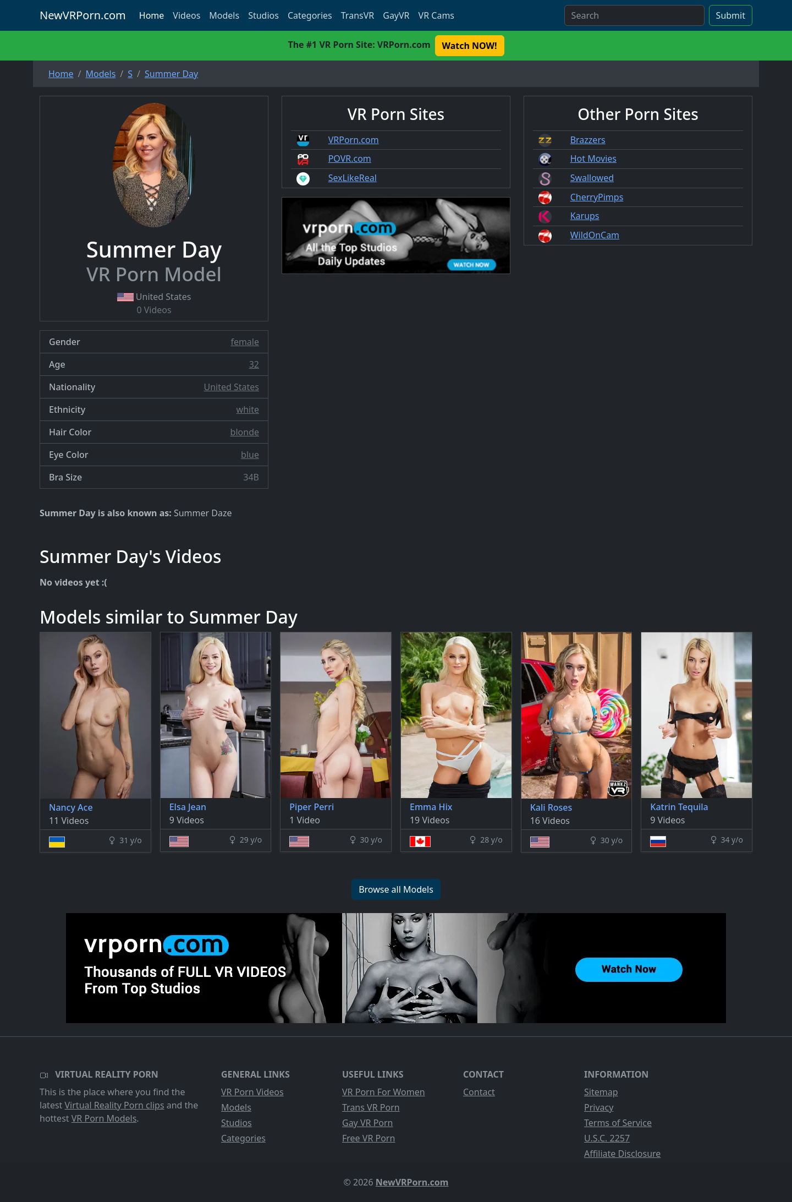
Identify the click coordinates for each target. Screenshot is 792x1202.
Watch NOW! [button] (469, 46)
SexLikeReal (352, 178)
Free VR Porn (368, 1138)
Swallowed (592, 178)
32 (254, 364)
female (244, 342)
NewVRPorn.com (83, 15)
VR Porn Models (104, 1118)
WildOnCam (594, 235)
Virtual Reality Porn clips (114, 1105)
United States (231, 387)
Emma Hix (431, 807)
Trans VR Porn (371, 1107)
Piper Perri (311, 807)
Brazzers (588, 140)
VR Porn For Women (383, 1092)
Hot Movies (593, 158)
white (248, 409)
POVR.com (349, 158)
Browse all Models (396, 889)
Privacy (598, 1107)
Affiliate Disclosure (622, 1154)
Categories (310, 15)
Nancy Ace (71, 807)
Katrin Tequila (679, 807)
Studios (263, 15)
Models (224, 15)
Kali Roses (551, 807)
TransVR (357, 15)
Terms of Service (618, 1123)
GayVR (396, 15)
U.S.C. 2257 (607, 1138)
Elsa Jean (187, 807)
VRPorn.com (353, 140)
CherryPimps (597, 197)
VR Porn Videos (252, 1092)
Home (151, 15)
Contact (479, 1092)
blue (250, 455)
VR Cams (436, 15)
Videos (186, 15)
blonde (244, 432)
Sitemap (601, 1092)
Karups (585, 216)
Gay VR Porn (367, 1123)
